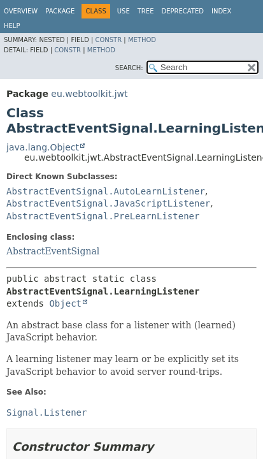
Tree (146, 11)
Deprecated (182, 11)
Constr (108, 39)
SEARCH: (129, 67)
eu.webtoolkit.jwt (89, 94)
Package (60, 11)
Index (221, 11)
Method (142, 39)
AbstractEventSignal (52, 251)
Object (65, 303)
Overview (21, 11)
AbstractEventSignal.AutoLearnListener (105, 191)
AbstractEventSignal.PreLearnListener (102, 216)
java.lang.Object (42, 147)
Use (123, 11)
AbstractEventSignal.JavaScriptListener (108, 203)
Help (12, 25)
